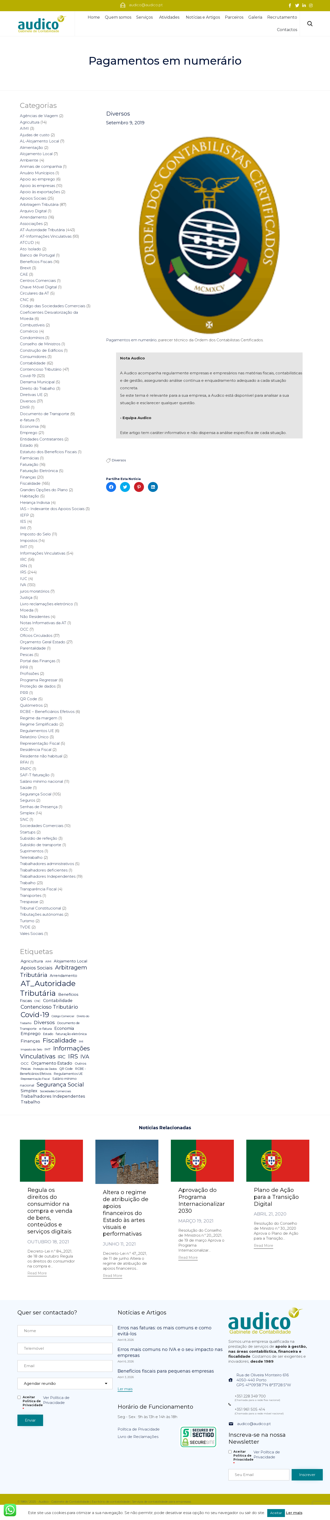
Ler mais (294, 1512)
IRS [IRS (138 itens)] (73, 1056)
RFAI (24, 762)
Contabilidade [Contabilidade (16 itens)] (57, 1000)
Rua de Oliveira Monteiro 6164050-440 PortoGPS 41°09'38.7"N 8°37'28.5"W (263, 1380)
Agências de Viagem (39, 115)
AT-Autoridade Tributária (42, 229)
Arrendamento (33, 217)
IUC (23, 578)
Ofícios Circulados (36, 635)
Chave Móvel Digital (38, 287)
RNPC (25, 768)
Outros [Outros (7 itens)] (80, 1063)
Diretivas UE (31, 394)
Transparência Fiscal (38, 889)
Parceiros (234, 17)
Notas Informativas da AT (43, 622)
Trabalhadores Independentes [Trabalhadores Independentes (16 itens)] (53, 1096)
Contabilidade (33, 363)
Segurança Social (35, 794)
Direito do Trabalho (37, 388)
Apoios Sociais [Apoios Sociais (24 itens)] (37, 967)
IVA (23, 584)
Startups (27, 832)
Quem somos (118, 17)
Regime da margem (38, 718)
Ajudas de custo (35, 134)
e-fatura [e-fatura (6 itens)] (45, 1029)
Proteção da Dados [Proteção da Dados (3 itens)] (45, 1069)
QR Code (28, 698)
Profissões (29, 673)
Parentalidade (33, 648)
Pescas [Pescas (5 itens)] (26, 1069)
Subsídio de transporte (40, 844)
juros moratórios (34, 591)
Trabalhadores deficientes (43, 870)
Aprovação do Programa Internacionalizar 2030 (201, 1200)
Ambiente (29, 160)
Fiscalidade (30, 483)
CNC (24, 299)
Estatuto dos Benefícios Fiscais (48, 451)
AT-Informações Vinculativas (45, 236)
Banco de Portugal (37, 255)
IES (23, 521)
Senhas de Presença (39, 806)
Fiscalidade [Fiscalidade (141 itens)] (59, 1040)
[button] (37, 1273)
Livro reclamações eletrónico (46, 604)
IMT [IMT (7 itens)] (48, 1049)
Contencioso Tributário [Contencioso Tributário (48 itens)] (49, 1007)
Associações (31, 223)
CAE (24, 274)
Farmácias (29, 458)
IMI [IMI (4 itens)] (81, 1041)
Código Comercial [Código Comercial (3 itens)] (63, 1016)
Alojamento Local (36, 153)
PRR (24, 692)
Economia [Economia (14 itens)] (64, 1028)
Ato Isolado (30, 249)
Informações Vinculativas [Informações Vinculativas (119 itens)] (55, 1052)
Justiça (26, 597)
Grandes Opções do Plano (44, 489)
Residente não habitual (41, 756)
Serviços (145, 17)
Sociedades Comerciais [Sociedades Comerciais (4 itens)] (55, 1091)
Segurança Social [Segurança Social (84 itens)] (60, 1084)
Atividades (170, 17)
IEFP (24, 515)
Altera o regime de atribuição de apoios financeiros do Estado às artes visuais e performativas (125, 1213)
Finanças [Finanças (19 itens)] (30, 1041)
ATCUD (27, 242)
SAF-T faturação (35, 775)
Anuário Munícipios (37, 173)
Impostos (28, 540)
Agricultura (29, 122)
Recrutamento (282, 17)
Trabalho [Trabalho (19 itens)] (30, 1101)
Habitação (29, 496)
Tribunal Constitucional (40, 908)
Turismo (27, 920)
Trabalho (28, 882)
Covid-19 (28, 375)
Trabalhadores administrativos (47, 863)
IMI (23, 527)
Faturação (29, 464)
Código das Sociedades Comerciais (52, 306)
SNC (24, 819)
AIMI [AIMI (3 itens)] (48, 961)
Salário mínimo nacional (41, 781)
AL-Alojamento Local (39, 141)
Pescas (26, 654)
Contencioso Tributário (41, 369)
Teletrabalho (31, 857)
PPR (24, 667)
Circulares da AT (34, 293)
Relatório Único (34, 737)
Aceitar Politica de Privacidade (33, 1403)
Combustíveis (32, 325)
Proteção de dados (38, 686)
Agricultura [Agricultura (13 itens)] (32, 961)
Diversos (118, 114)
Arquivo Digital (33, 211)
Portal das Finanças (37, 660)
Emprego (28, 432)
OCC (24, 629)
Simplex (27, 813)
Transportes (30, 895)
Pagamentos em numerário (131, 340)
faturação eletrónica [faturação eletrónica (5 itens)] (71, 1034)
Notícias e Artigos (203, 17)
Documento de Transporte (44, 413)
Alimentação (31, 147)
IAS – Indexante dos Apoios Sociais (52, 508)
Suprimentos (31, 851)
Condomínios (32, 337)
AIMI (24, 128)
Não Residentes (35, 616)
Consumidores (33, 356)
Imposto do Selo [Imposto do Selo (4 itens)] (31, 1049)
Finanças (28, 477)
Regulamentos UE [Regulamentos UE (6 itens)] (68, 1074)
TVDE (25, 927)
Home (94, 17)
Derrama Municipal (37, 382)
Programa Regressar (39, 680)
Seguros (27, 800)
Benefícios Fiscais (36, 261)
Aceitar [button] (276, 1513)
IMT (23, 546)
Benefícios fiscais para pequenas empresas (166, 1371)
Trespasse (29, 901)
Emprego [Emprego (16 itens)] (31, 1033)
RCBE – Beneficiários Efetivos (47, 711)
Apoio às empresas (37, 185)
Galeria (255, 17)
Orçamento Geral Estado (42, 642)
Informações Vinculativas (42, 553)
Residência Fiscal (35, 749)
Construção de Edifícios (41, 350)
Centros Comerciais (38, 280)
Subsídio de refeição (38, 838)
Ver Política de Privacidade (56, 1400)
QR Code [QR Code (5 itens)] (66, 1069)
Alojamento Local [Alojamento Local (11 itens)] (70, 961)
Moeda (26, 610)
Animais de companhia (41, 166)
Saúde (26, 787)
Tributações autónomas (41, 914)
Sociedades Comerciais (41, 825)
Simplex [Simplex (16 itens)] (29, 1090)
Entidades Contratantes (41, 439)
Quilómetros (31, 705)
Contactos (287, 29)
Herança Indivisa (35, 502)
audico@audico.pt (254, 1423)
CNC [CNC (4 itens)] (37, 1001)
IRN (23, 566)
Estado (26, 445)
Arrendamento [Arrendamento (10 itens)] (63, 975)
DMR (25, 407)
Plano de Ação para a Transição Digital (276, 1197)
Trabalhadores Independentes (47, 876)
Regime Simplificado (39, 724)
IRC (23, 559)
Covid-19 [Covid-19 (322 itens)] (35, 1014)
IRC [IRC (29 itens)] (62, 1057)
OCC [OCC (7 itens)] (25, 1063)
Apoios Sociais (33, 198)
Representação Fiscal (40, 743)
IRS (23, 572)
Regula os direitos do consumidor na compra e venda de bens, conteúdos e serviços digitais (49, 1211)
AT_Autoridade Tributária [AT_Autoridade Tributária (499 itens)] (48, 988)
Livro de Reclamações (138, 1436)
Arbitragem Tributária (39, 204)
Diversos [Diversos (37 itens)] (44, 1022)
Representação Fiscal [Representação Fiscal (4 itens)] (35, 1079)
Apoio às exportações (40, 191)
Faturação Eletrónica (39, 470)
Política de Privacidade (139, 1429)
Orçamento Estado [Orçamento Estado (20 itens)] (51, 1063)
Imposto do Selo (35, 534)
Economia (29, 426)
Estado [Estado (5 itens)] (48, 1034)
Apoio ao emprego (37, 179)
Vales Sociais (31, 933)
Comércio (29, 331)
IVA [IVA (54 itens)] (84, 1056)
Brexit (25, 267)
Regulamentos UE (37, 730)
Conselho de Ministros (40, 344)
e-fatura (27, 420)
